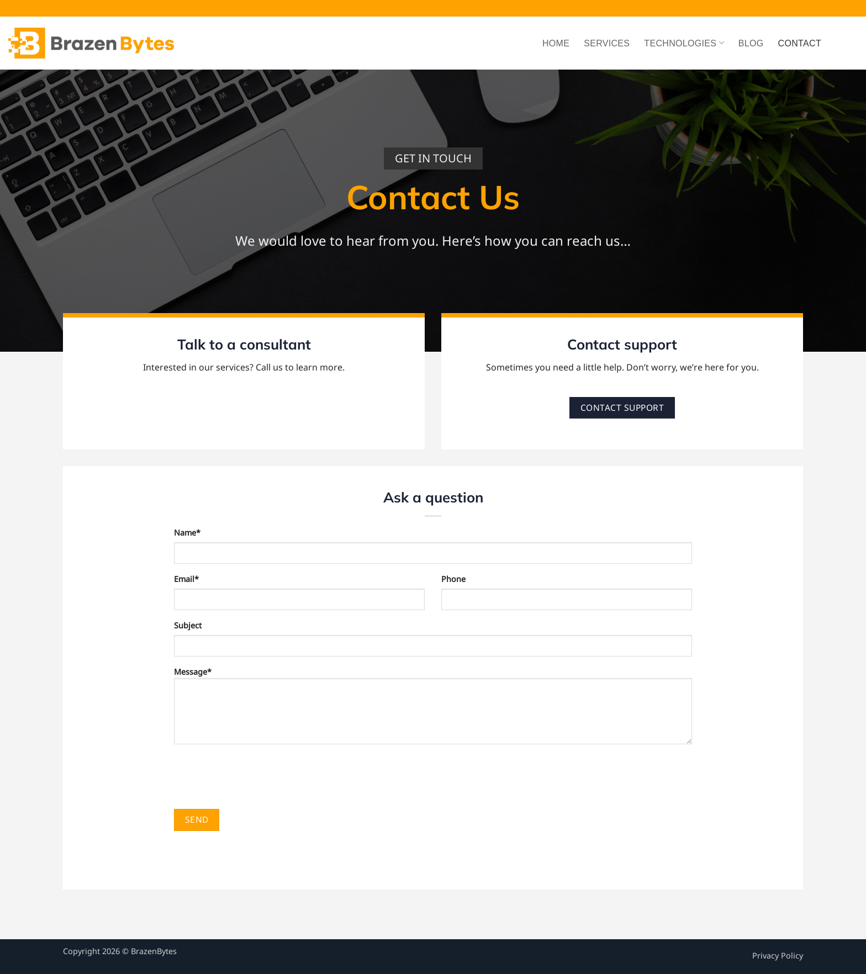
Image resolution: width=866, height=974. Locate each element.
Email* (186, 579)
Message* (433, 709)
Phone (453, 579)
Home (555, 43)
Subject (188, 625)
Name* (187, 532)
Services (607, 43)
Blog (751, 43)
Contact (799, 43)
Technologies (684, 43)
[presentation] (258, 776)
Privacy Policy (777, 955)
